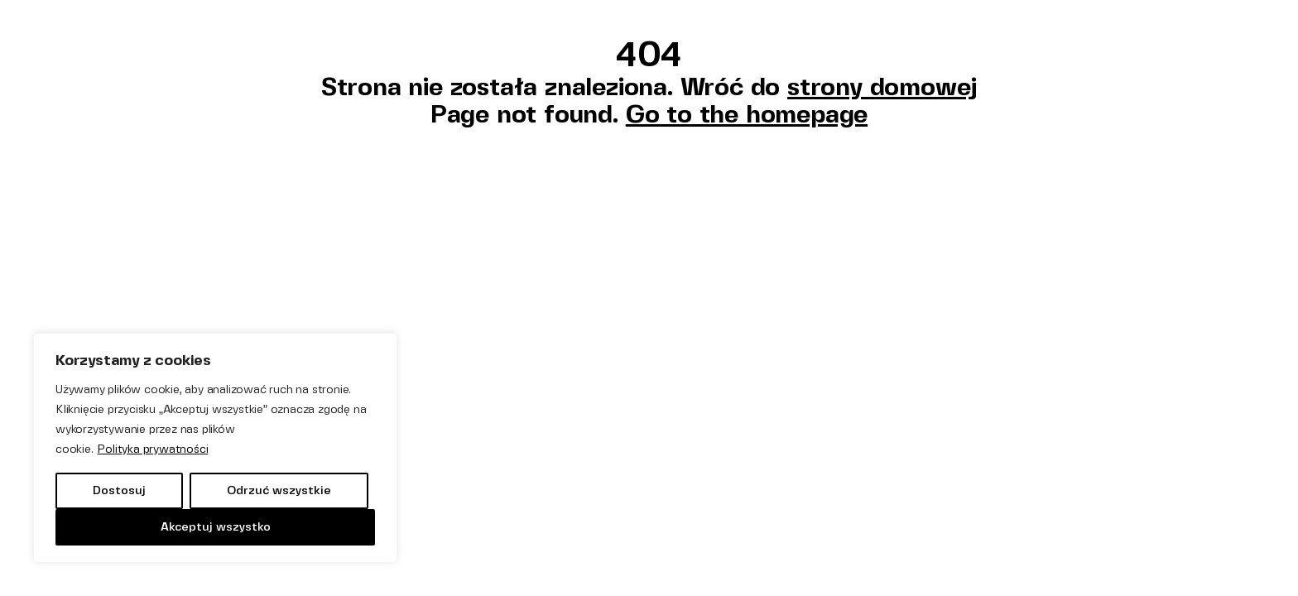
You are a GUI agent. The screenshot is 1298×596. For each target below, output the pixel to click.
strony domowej (882, 86)
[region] (215, 448)
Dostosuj (119, 490)
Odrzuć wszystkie (279, 490)
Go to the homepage (747, 114)
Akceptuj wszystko (216, 527)
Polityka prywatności (152, 449)
